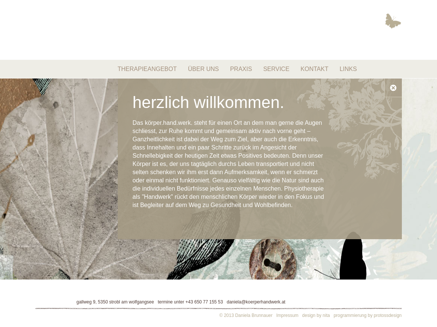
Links (348, 69)
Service (276, 69)
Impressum (287, 315)
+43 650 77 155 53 (204, 302)
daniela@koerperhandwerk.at (256, 302)
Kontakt (314, 69)
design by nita (316, 315)
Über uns (203, 69)
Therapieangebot (147, 69)
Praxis (241, 69)
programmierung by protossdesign (367, 315)
